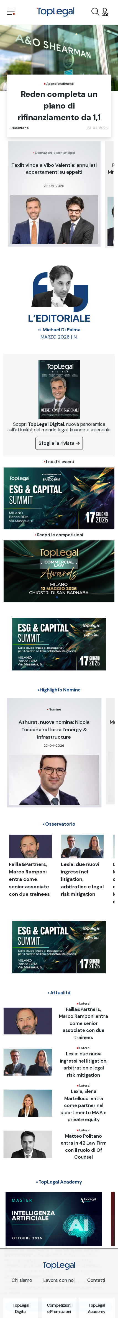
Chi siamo (22, 1280)
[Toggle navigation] (10, 12)
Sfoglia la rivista (59, 443)
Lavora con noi (59, 1280)
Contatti (96, 1280)
